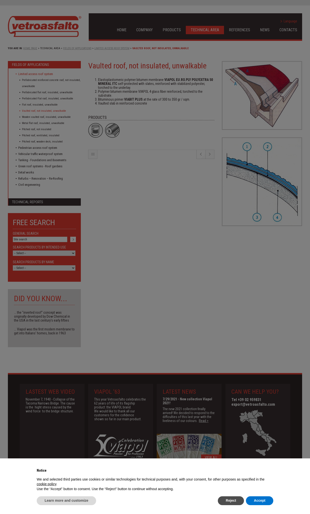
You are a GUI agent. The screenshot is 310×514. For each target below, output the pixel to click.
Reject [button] (231, 500)
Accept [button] (259, 500)
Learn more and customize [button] (66, 500)
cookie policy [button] (46, 484)
